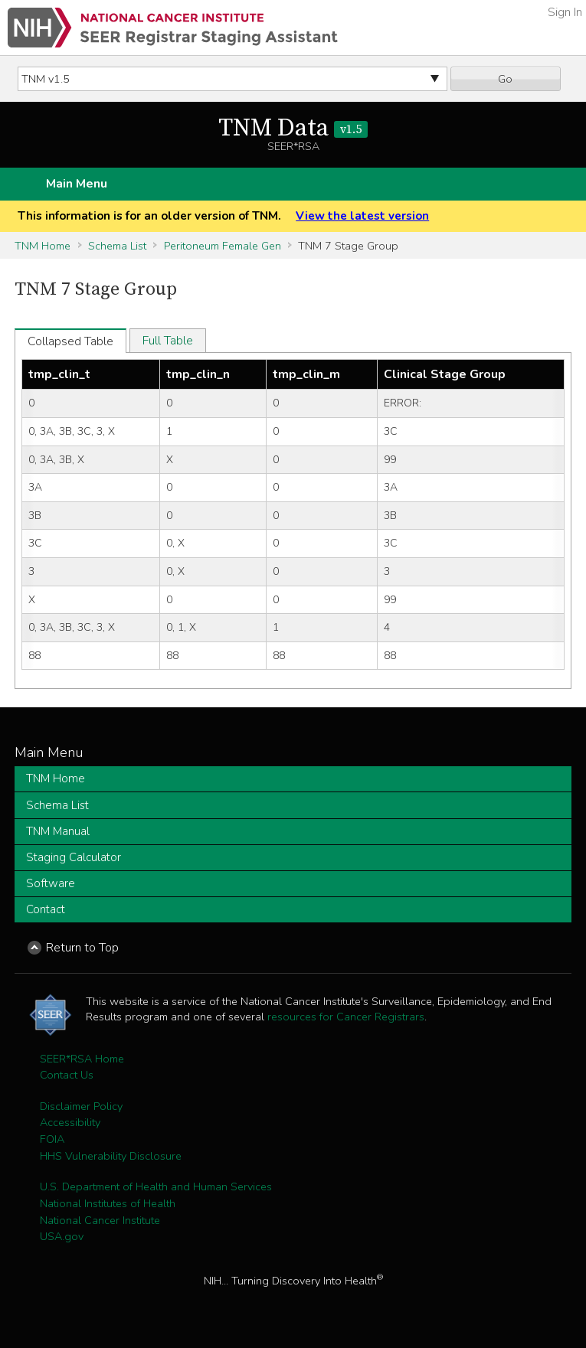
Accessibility (70, 1122)
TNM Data (293, 128)
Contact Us (66, 1074)
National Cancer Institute (100, 1220)
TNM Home (42, 245)
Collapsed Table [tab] (70, 341)
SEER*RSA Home (82, 1058)
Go (505, 78)
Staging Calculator (73, 857)
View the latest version (362, 216)
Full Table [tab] (167, 340)
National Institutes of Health (107, 1203)
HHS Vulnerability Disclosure (111, 1156)
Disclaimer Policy (81, 1106)
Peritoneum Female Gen (222, 245)
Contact (45, 909)
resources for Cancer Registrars (345, 1016)
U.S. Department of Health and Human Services (156, 1186)
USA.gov (61, 1236)
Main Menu (76, 183)
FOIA (52, 1139)
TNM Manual (58, 831)
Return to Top (82, 947)
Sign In (565, 12)
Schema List (117, 245)
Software (50, 883)
